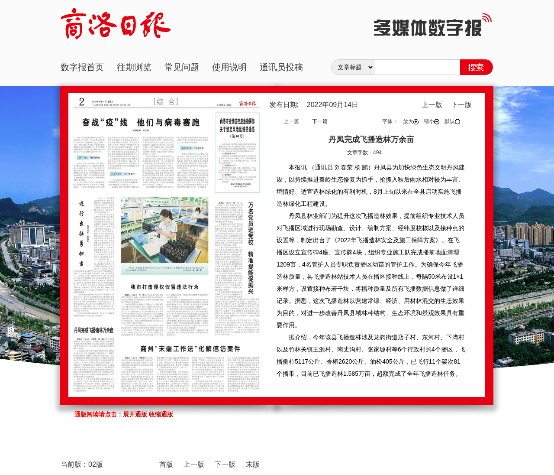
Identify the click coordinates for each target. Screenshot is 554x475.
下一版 (461, 104)
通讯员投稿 (281, 67)
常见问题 (181, 67)
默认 (452, 121)
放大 (411, 121)
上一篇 (291, 121)
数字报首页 (82, 67)
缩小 (431, 121)
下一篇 (320, 121)
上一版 (432, 104)
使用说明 (229, 67)
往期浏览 (134, 67)
